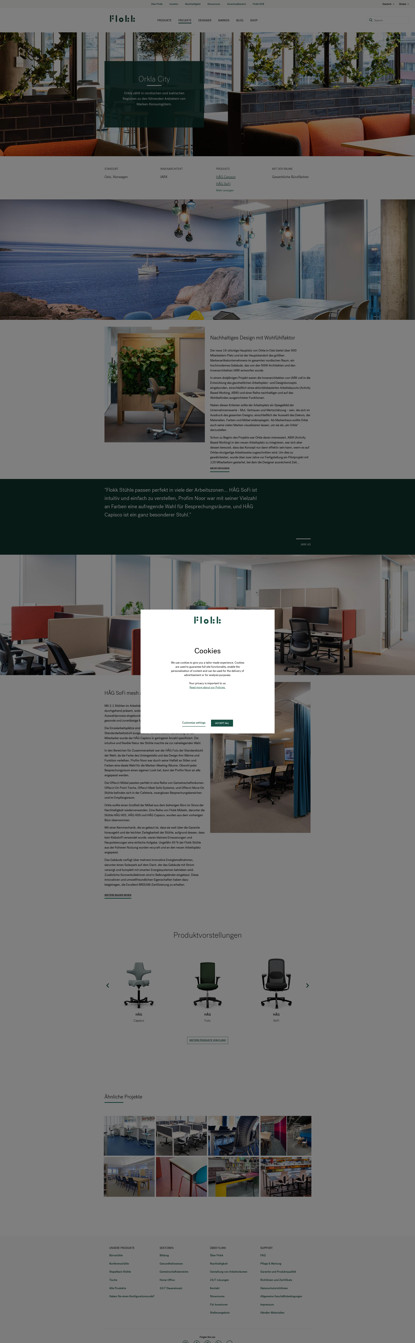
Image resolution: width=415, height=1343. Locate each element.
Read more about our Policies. (207, 687)
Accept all (222, 723)
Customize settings (194, 722)
